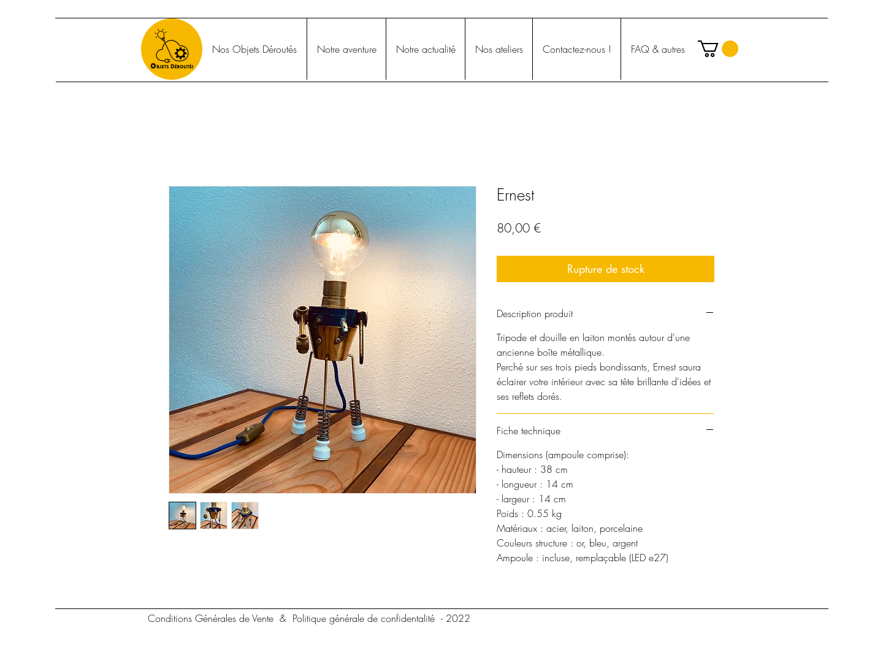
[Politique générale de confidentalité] (363, 618)
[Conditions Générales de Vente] (210, 618)
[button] (718, 48)
